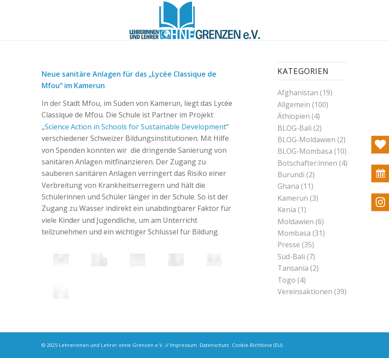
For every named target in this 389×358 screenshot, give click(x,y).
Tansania (292, 268)
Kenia (286, 209)
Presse (288, 244)
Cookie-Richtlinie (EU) (257, 345)
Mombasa (294, 233)
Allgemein (293, 104)
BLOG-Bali (294, 128)
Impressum (183, 345)
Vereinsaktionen (304, 291)
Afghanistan (297, 92)
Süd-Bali (291, 256)
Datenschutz (214, 345)
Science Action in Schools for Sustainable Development (135, 127)
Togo (286, 280)
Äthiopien (293, 116)
